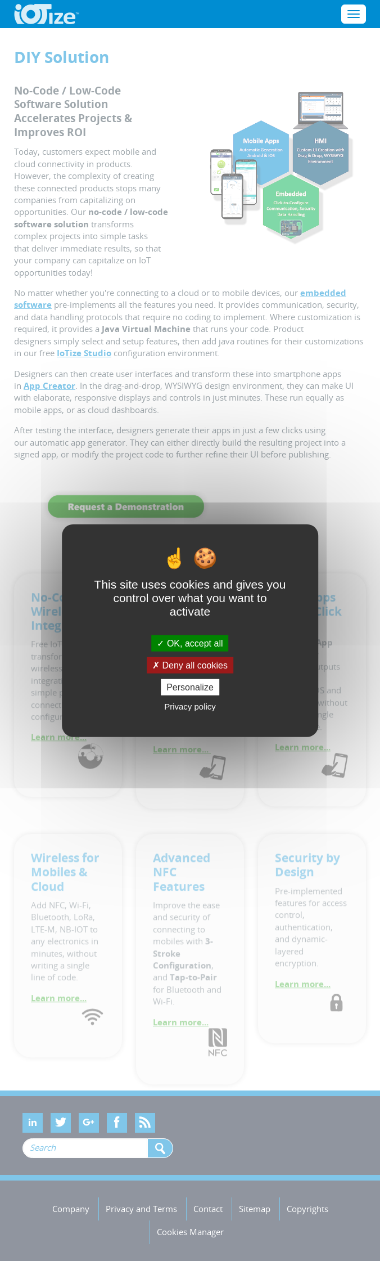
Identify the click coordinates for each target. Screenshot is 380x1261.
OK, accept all (190, 643)
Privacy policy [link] (190, 706)
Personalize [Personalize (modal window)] (190, 687)
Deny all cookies (190, 665)
